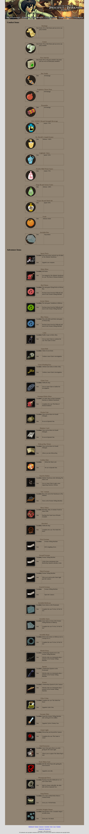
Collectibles (46, 826)
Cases (54, 826)
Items (51, 826)
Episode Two (47, 829)
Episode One (41, 829)
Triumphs (58, 826)
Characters (41, 826)
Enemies (36, 826)
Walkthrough (31, 826)
